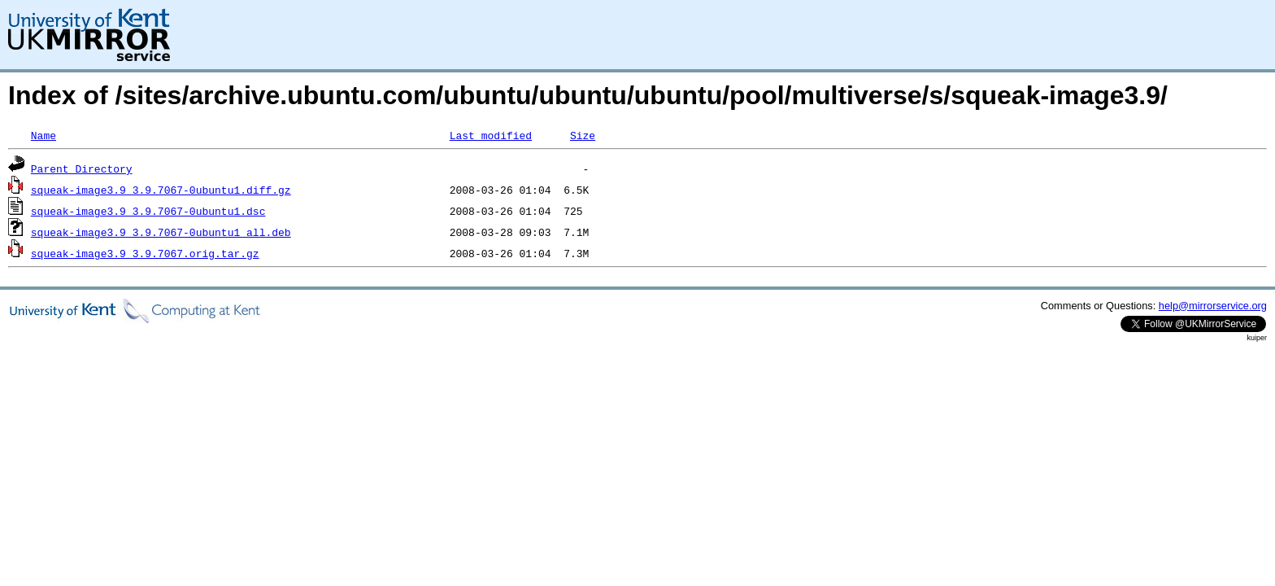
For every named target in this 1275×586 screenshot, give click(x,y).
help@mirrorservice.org (1213, 306)
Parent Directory (82, 168)
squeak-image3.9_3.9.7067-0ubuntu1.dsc (148, 210)
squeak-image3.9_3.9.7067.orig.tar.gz (145, 253)
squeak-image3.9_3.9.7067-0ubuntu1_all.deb (161, 232)
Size (582, 135)
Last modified (491, 135)
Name (43, 135)
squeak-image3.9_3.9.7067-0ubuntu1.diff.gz (161, 189)
